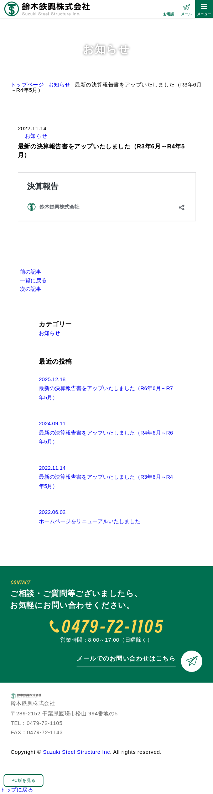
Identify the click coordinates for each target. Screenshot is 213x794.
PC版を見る (23, 780)
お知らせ (36, 136)
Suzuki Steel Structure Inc (76, 752)
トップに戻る (16, 790)
